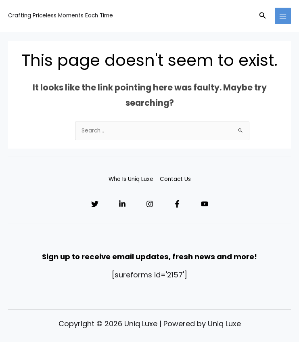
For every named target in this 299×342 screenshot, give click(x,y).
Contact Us (175, 179)
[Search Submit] (240, 130)
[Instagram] (149, 204)
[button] (262, 16)
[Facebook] (177, 204)
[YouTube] (204, 204)
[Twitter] (94, 204)
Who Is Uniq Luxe (131, 179)
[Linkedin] (122, 204)
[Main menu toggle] (283, 16)
